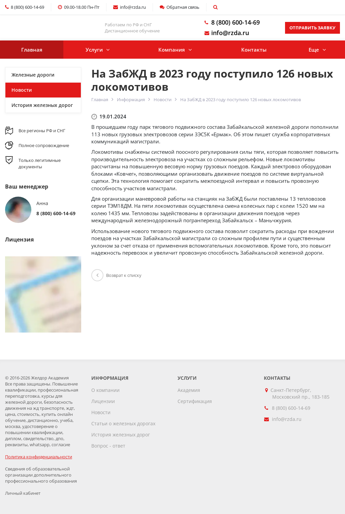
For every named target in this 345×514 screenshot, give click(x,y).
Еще (314, 49)
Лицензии (103, 401)
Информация (131, 99)
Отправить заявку (312, 28)
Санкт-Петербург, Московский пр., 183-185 (301, 393)
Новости (162, 99)
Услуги (94, 49)
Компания (171, 49)
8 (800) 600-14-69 (235, 22)
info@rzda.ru (230, 33)
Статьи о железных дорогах (123, 423)
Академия (189, 390)
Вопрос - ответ (108, 445)
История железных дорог (42, 105)
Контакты (253, 49)
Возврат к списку (116, 275)
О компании (105, 390)
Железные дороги (33, 75)
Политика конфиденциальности (38, 457)
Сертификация (195, 401)
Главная (31, 49)
